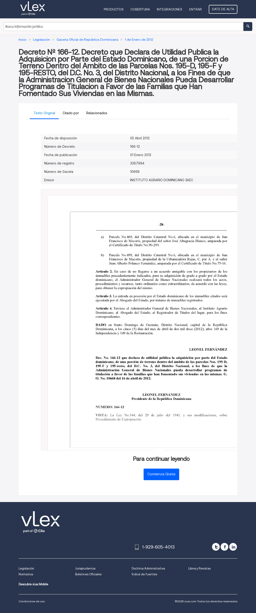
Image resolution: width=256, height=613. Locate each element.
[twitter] (216, 547)
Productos (114, 9)
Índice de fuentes (144, 574)
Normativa (26, 574)
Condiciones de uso (32, 601)
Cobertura (140, 9)
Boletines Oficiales (88, 574)
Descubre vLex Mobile (33, 584)
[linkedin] (233, 547)
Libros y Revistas (199, 568)
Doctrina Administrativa (148, 568)
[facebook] (224, 547)
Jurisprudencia (85, 568)
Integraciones (169, 9)
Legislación (26, 568)
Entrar (195, 9)
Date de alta (223, 9)
